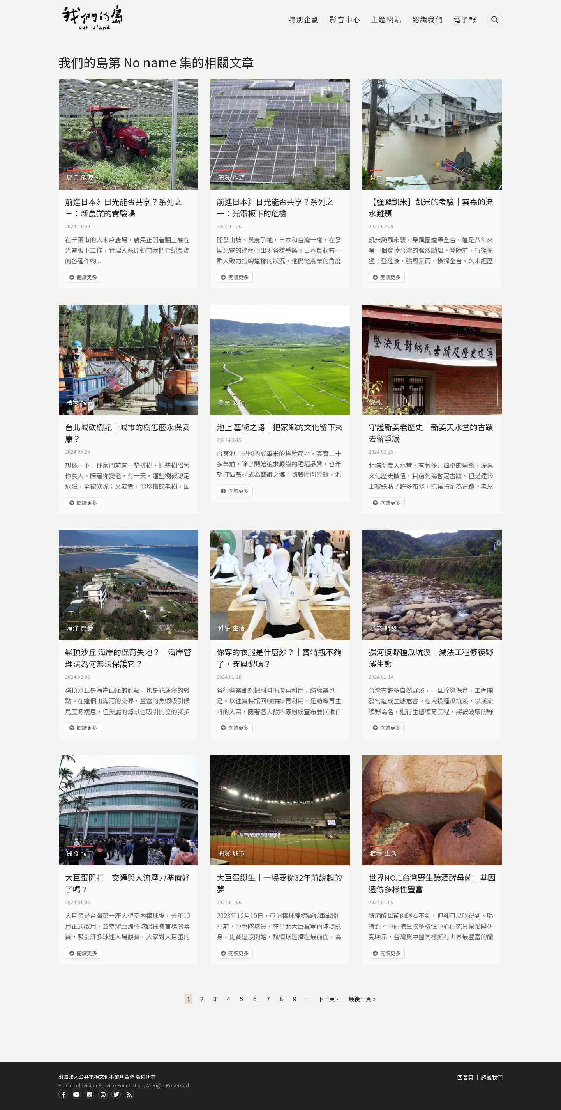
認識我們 (427, 20)
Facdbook (63, 1094)
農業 (73, 177)
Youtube (76, 1094)
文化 (239, 402)
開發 (224, 177)
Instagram (103, 1094)
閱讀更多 (87, 277)
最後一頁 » (362, 999)
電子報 (465, 20)
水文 (376, 628)
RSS (129, 1094)
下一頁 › (328, 999)
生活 (239, 628)
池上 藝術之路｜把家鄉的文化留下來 (280, 427)
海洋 (73, 628)
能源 (87, 177)
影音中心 (345, 20)
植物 (73, 402)
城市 (87, 402)
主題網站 (386, 20)
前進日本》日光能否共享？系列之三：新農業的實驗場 (123, 207)
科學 (224, 628)
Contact (89, 1094)
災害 (376, 177)
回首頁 (465, 1077)
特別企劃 (303, 20)
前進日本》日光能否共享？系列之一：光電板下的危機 (275, 207)
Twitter (116, 1094)
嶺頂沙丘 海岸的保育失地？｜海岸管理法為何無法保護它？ (128, 657)
